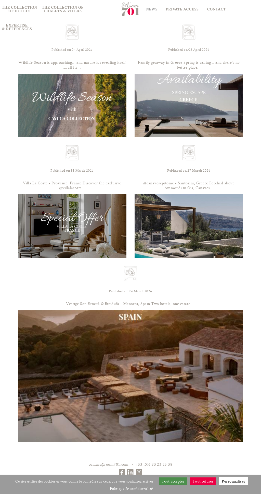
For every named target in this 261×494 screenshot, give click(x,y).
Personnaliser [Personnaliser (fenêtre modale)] (233, 481)
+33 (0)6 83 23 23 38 (154, 464)
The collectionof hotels (19, 9)
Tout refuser (203, 481)
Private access (182, 9)
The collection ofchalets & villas (62, 9)
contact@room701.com (109, 464)
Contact (216, 9)
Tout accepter (173, 481)
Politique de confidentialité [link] (131, 488)
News (151, 9)
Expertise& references (17, 27)
